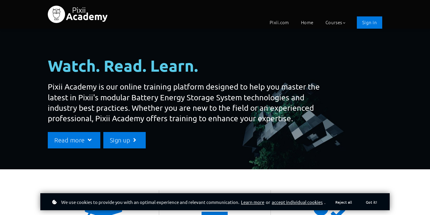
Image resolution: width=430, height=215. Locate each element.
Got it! (371, 202)
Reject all (343, 202)
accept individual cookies (297, 202)
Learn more (252, 202)
